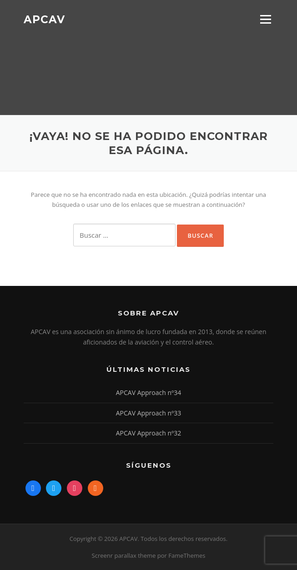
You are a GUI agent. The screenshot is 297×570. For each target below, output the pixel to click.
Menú (265, 19)
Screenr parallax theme (124, 555)
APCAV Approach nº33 (148, 413)
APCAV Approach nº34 (148, 392)
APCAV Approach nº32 (148, 433)
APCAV (44, 19)
